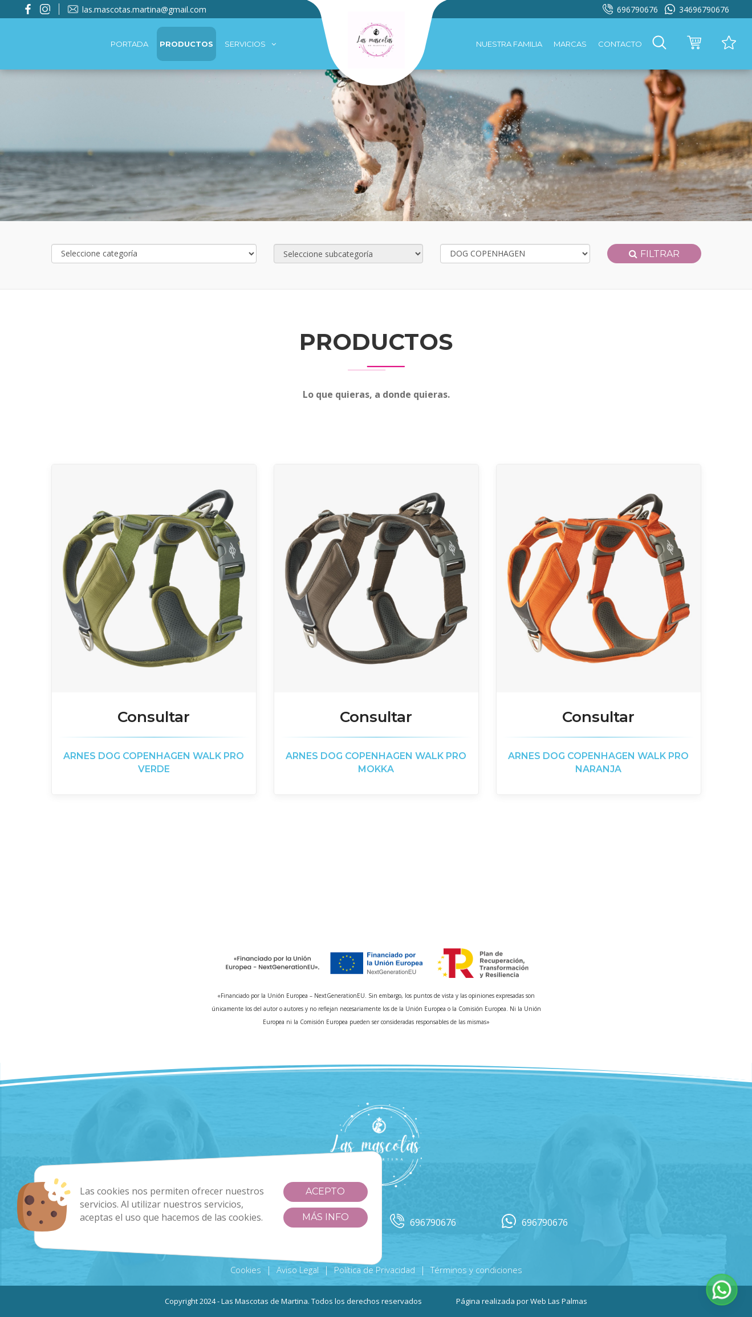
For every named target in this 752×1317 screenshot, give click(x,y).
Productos (186, 43)
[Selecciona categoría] (154, 253)
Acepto (325, 1191)
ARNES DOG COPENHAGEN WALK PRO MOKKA (376, 762)
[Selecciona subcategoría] (349, 253)
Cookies (245, 1269)
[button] (659, 44)
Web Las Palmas (558, 1301)
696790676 (630, 9)
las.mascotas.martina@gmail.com (137, 9)
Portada (129, 43)
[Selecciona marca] (515, 253)
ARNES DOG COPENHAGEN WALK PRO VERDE (153, 762)
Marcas (570, 43)
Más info (325, 1217)
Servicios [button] (250, 43)
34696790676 (697, 9)
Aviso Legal (298, 1269)
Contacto (620, 43)
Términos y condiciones (476, 1269)
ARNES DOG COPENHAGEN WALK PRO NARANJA (598, 762)
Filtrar (654, 253)
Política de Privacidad (374, 1269)
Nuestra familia (509, 43)
